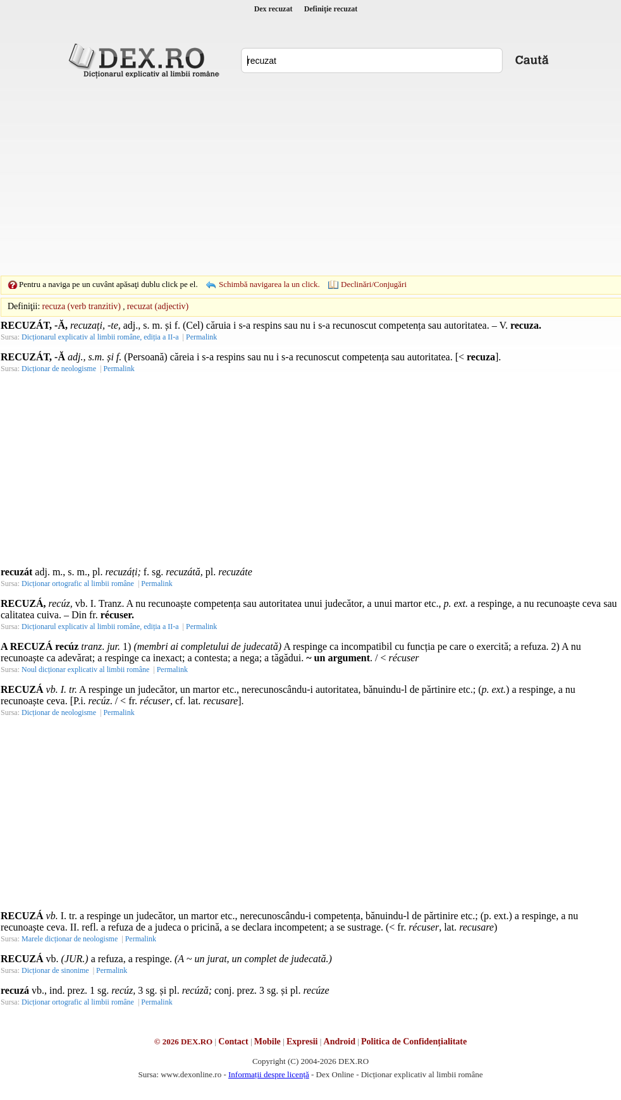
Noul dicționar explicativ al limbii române (85, 669)
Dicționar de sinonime (55, 970)
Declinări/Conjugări (374, 284)
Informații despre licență (268, 1074)
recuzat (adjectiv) (158, 306)
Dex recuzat (273, 8)
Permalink (201, 337)
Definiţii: (24, 306)
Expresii (302, 1041)
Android (339, 1041)
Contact (233, 1041)
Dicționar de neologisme (59, 368)
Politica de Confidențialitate (414, 1041)
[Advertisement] (290, 177)
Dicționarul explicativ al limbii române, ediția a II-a (100, 337)
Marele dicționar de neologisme (70, 938)
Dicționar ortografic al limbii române (78, 583)
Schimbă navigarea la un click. (269, 284)
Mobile (267, 1041)
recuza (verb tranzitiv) (81, 306)
